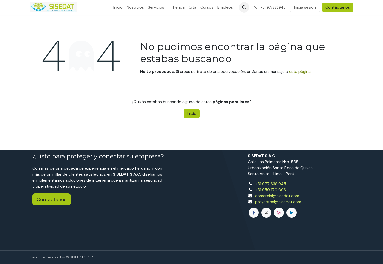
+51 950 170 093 (270, 189)
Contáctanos (337, 7)
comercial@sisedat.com (277, 195)
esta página (300, 71)
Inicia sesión (305, 7)
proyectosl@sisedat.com (278, 201)
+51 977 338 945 (270, 183)
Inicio (191, 113)
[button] (244, 7)
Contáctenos (52, 199)
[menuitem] (118, 7)
